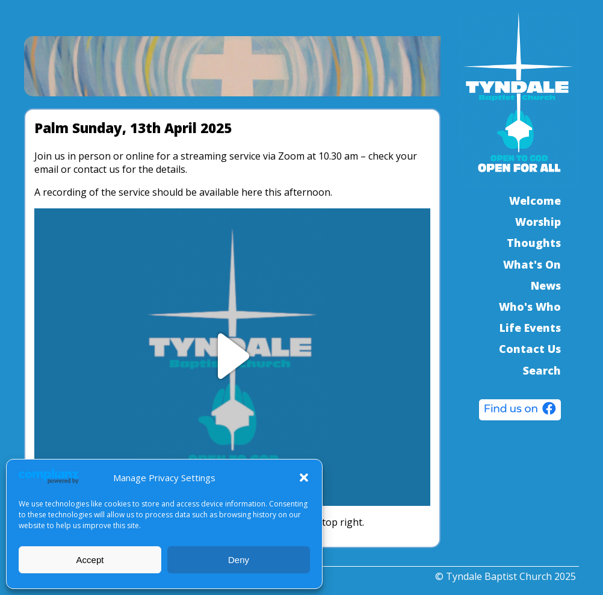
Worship (538, 221)
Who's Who (530, 306)
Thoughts (534, 242)
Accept (90, 560)
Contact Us (530, 348)
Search (542, 370)
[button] (304, 478)
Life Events (530, 327)
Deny (238, 560)
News (546, 285)
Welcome (535, 200)
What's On (532, 264)
